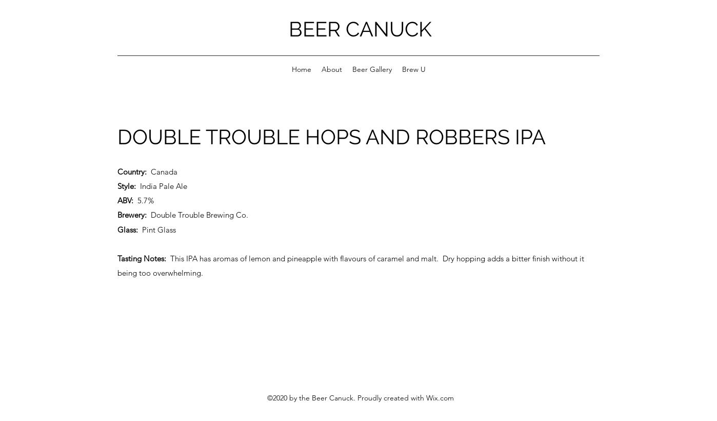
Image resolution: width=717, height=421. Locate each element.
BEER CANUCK (360, 29)
